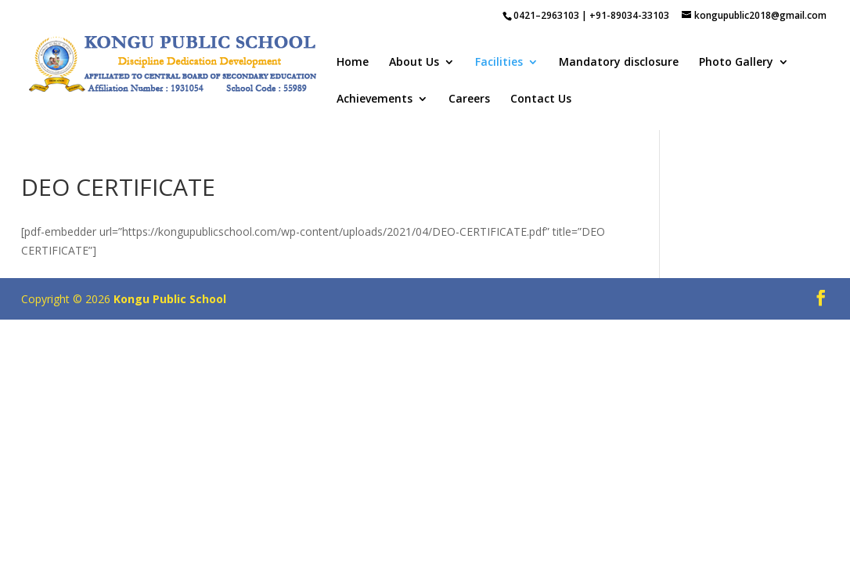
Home (353, 62)
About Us (414, 62)
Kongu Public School (169, 298)
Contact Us (540, 99)
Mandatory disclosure (619, 62)
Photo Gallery (736, 62)
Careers (469, 99)
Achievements (374, 99)
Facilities (499, 62)
